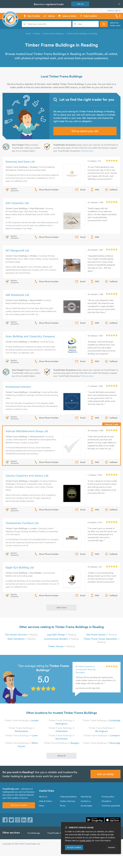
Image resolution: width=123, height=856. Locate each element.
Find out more (87, 155)
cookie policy (86, 840)
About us (43, 803)
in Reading (21, 639)
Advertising (86, 803)
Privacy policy (108, 803)
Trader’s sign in (113, 10)
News (41, 812)
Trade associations (68, 803)
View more (61, 612)
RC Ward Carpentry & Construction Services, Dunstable (86, 674)
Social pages (86, 812)
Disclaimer (106, 807)
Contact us (85, 807)
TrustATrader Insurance (58, 841)
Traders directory (67, 807)
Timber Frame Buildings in (21, 725)
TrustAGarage (34, 841)
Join (80, 4)
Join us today (105, 778)
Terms (63, 812)
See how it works (19, 813)
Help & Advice (45, 807)
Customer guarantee (111, 812)
